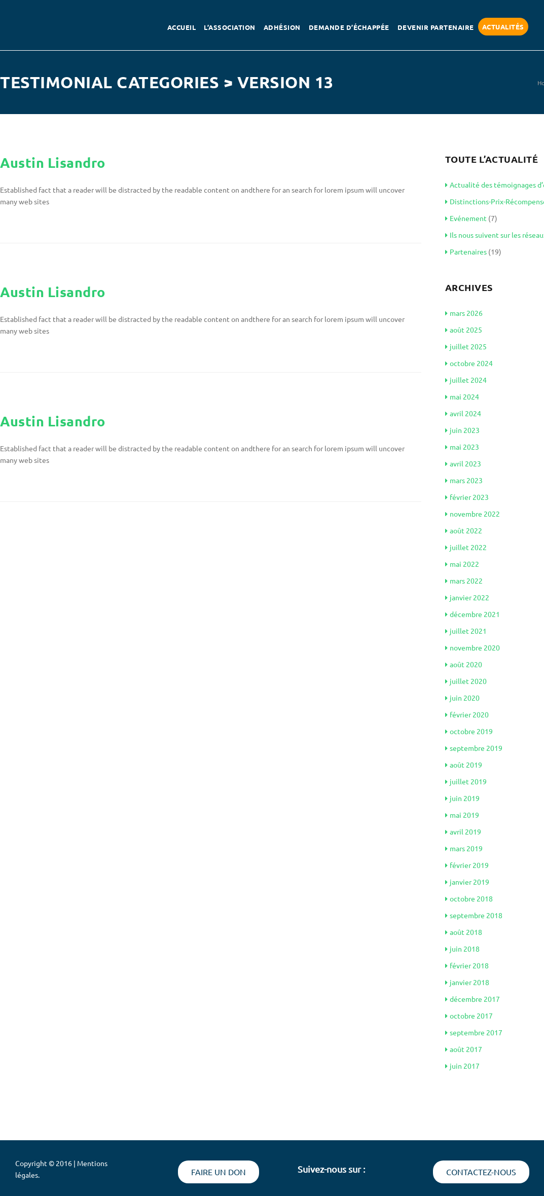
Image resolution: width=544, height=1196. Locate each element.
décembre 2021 (472, 614)
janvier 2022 (467, 597)
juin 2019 (462, 798)
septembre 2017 (473, 1032)
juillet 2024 (466, 379)
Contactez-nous (481, 1172)
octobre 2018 (469, 898)
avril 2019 (463, 831)
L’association (230, 27)
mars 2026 (464, 312)
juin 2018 (462, 948)
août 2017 (463, 1049)
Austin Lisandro (52, 162)
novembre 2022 (472, 513)
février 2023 (467, 496)
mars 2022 (464, 580)
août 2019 (463, 764)
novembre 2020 (472, 647)
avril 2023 (463, 463)
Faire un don (218, 1172)
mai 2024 (462, 396)
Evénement (466, 218)
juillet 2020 (466, 680)
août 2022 (463, 530)
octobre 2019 (469, 731)
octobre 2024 (469, 363)
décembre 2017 (472, 998)
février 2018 (467, 965)
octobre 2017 (469, 1015)
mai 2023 (462, 446)
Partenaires (466, 251)
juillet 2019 (466, 781)
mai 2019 (462, 814)
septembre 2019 (473, 747)
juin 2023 (462, 429)
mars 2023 (464, 480)
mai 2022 (462, 563)
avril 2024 (463, 413)
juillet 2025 (466, 346)
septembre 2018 (473, 915)
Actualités (503, 26)
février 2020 (467, 714)
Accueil (181, 27)
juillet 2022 (466, 547)
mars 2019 (464, 848)
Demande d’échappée (349, 27)
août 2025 (463, 329)
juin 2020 (462, 697)
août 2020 (463, 664)
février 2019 (467, 864)
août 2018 (463, 931)
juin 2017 (462, 1065)
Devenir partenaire (435, 27)
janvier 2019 (467, 881)
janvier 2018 (467, 982)
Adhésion (282, 27)
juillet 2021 (466, 630)
